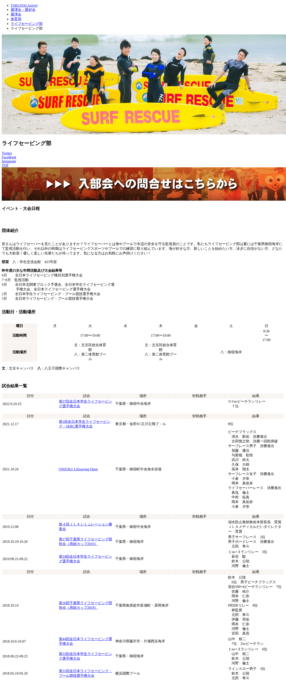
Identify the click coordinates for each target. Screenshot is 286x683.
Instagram (9, 161)
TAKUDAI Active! (24, 5)
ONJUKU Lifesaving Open (78, 469)
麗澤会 (16, 14)
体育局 (16, 19)
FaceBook (9, 157)
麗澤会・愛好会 (23, 10)
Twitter (7, 153)
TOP (5, 165)
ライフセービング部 (27, 24)
